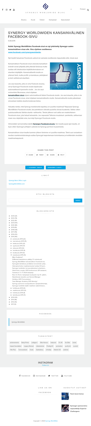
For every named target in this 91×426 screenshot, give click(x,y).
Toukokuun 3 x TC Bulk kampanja (22, 273)
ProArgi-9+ (50, 346)
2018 (12, 230)
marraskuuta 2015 (18, 241)
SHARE (29, 155)
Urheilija (48, 350)
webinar (65, 350)
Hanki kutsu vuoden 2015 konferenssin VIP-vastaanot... (29, 270)
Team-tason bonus (77, 394)
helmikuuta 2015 (18, 293)
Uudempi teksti (35, 168)
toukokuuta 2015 (18, 255)
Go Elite (67, 343)
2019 (12, 227)
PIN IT (61, 155)
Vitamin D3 (57, 350)
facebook (24, 376)
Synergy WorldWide (18, 322)
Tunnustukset (22, 350)
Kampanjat (53, 20)
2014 (12, 297)
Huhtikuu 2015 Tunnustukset (21, 279)
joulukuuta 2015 (18, 239)
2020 (13, 225)
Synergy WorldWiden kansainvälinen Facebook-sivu (28, 262)
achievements (14, 343)
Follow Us (45, 365)
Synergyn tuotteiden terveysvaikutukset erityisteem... (29, 268)
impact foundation (15, 346)
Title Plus (13, 350)
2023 (13, 218)
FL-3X (60, 343)
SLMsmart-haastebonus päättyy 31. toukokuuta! (27, 259)
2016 (12, 234)
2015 (12, 237)
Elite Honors (44, 343)
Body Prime (25, 343)
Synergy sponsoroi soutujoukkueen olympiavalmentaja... (30, 284)
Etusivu (23, 20)
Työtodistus (39, 350)
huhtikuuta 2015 (18, 288)
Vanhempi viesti (55, 168)
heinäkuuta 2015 (18, 250)
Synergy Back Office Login (17, 181)
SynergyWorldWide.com (17, 184)
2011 (12, 304)
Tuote (31, 350)
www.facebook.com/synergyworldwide (24, 52)
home (74, 343)
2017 (12, 232)
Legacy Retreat (29, 346)
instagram (39, 376)
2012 (12, 302)
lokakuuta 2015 (18, 244)
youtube (66, 376)
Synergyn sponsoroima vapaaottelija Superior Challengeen (78, 409)
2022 (13, 220)
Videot (42, 20)
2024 (13, 216)
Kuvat (33, 20)
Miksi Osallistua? (17, 257)
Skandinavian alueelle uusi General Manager (26, 277)
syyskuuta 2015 (18, 246)
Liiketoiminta (40, 346)
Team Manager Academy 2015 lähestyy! (24, 281)
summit (75, 346)
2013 (12, 300)
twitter (53, 376)
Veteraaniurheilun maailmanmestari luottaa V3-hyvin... (29, 266)
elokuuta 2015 (17, 248)
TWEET (40, 155)
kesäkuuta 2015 (18, 253)
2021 (12, 223)
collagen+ (34, 343)
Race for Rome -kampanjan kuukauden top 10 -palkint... (29, 275)
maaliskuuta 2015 (18, 290)
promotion (59, 346)
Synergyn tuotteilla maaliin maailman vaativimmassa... (28, 286)
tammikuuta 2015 (18, 295)
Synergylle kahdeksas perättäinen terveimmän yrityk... (29, 264)
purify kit (68, 346)
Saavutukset (65, 20)
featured (53, 343)
